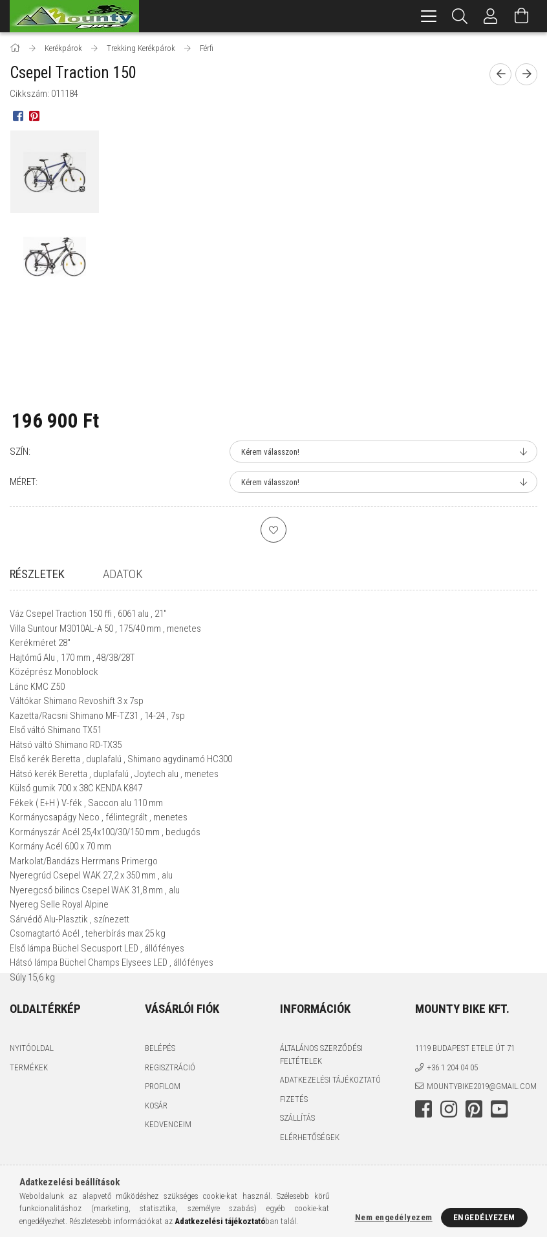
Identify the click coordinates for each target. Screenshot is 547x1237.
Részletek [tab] (37, 574)
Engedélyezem (484, 1217)
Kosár (156, 1143)
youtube (499, 1146)
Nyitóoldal (32, 1086)
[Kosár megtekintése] (521, 16)
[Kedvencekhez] (273, 530)
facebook (423, 1146)
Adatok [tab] (123, 574)
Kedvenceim (168, 1162)
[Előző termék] (500, 74)
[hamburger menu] (428, 16)
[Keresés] (459, 16)
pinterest (474, 1146)
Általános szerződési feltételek (321, 1092)
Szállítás (297, 1156)
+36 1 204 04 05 (452, 1105)
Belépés (160, 1086)
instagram (448, 1146)
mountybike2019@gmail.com (482, 1124)
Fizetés (294, 1136)
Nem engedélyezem (394, 1217)
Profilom (162, 1124)
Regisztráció (170, 1105)
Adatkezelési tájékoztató (330, 1118)
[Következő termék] (526, 74)
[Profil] (490, 16)
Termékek (29, 1105)
